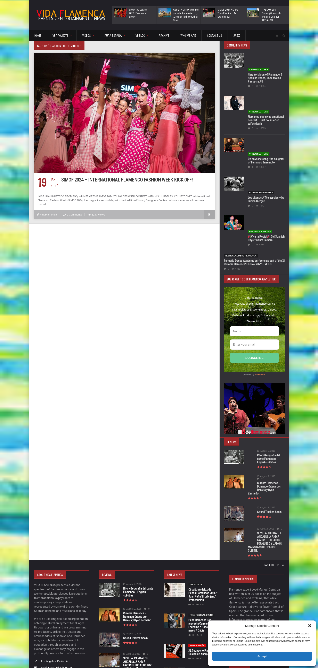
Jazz (236, 35)
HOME (37, 35)
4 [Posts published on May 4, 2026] (233, 608)
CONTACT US (214, 35)
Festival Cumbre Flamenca (240, 183)
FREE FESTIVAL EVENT (201, 529)
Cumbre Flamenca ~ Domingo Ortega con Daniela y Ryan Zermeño (265, 408)
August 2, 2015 (257, 378)
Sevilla (194, 583)
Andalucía (196, 499)
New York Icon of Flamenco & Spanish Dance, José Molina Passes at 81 (265, 63)
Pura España (197, 560)
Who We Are (188, 35)
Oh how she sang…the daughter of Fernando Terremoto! (266, 117)
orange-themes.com (165, 659)
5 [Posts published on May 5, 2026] (241, 608)
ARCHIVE (164, 35)
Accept (262, 656)
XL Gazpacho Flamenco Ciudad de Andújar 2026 (202, 566)
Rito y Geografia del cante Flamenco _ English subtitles (264, 384)
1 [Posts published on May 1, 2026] (264, 602)
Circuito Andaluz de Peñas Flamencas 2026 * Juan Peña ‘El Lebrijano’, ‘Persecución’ (203, 509)
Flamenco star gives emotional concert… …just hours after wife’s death (266, 91)
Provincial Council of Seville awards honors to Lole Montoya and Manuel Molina (203, 621)
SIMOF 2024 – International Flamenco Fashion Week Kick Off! (126, 180)
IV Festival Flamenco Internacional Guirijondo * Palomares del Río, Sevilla (203, 592)
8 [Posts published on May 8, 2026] (264, 608)
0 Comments (72, 214)
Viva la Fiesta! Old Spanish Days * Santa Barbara (266, 165)
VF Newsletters (258, 55)
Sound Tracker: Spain (260, 429)
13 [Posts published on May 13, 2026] (248, 614)
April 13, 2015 (256, 447)
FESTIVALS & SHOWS (260, 159)
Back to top (274, 479)
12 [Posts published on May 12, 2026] (240, 614)
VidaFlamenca (47, 214)
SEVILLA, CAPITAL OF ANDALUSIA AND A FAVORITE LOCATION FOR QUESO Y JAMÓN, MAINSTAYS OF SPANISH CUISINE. (266, 458)
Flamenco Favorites (261, 134)
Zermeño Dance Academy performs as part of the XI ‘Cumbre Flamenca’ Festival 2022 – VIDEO (254, 189)
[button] (310, 626)
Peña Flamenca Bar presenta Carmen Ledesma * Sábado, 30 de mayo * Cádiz (203, 540)
